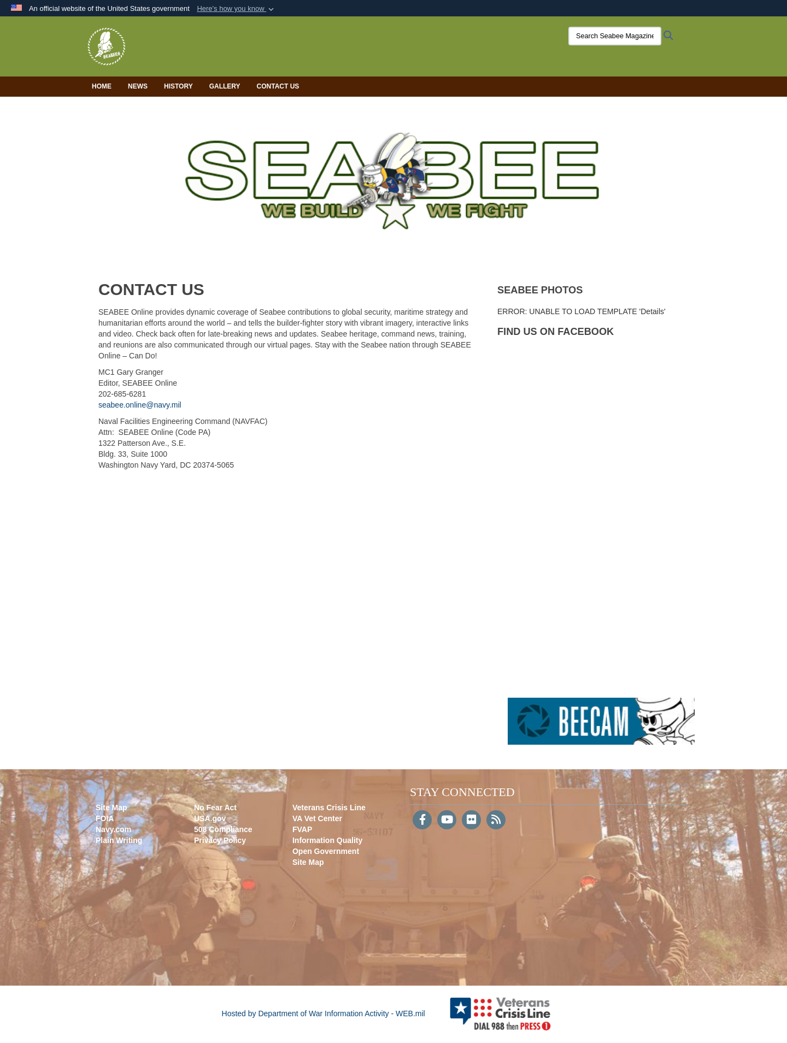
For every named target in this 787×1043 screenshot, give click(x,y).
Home (101, 86)
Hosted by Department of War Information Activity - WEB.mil (323, 1013)
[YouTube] (446, 820)
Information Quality (327, 840)
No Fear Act (215, 807)
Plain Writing (119, 840)
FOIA (105, 818)
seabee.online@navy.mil (139, 404)
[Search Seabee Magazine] (614, 36)
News (138, 86)
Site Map (111, 807)
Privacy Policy (220, 840)
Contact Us (278, 86)
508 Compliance (223, 829)
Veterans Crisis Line (329, 807)
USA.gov (210, 818)
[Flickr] (471, 820)
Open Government (325, 851)
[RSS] (496, 820)
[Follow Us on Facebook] (422, 820)
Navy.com (113, 829)
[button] (236, 8)
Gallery (224, 86)
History (178, 86)
